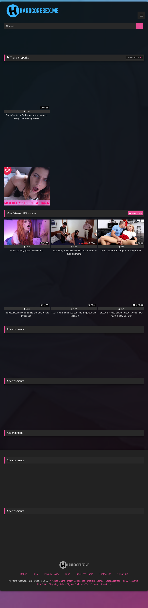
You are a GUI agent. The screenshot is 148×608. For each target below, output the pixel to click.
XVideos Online (57, 581)
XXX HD (88, 584)
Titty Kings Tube (57, 584)
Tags (67, 574)
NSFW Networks (130, 581)
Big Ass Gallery (74, 584)
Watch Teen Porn (102, 584)
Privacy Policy (51, 574)
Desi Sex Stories (95, 581)
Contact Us (105, 574)
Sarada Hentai (112, 581)
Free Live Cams (84, 574)
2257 (35, 574)
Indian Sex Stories (76, 581)
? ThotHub (122, 574)
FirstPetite (42, 584)
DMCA (23, 574)
